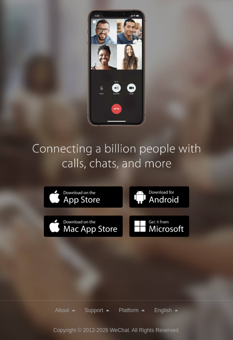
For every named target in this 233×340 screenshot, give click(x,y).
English (166, 310)
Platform (132, 310)
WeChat (119, 330)
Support (97, 310)
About (65, 310)
